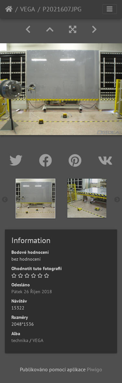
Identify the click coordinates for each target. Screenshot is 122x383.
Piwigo (94, 369)
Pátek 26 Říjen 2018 (31, 291)
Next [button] (117, 200)
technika (19, 340)
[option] (35, 198)
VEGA (27, 9)
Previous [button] (5, 200)
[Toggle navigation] (109, 9)
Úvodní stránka (9, 9)
